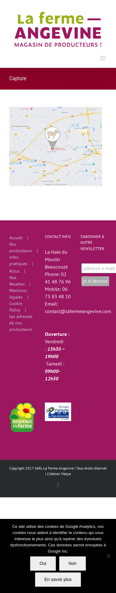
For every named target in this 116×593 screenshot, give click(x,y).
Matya (66, 473)
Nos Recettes (17, 281)
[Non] (108, 556)
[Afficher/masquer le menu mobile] (103, 58)
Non (73, 563)
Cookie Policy (15, 307)
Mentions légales (18, 294)
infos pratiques (18, 260)
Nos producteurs (20, 247)
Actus (14, 271)
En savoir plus (58, 579)
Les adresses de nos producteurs (20, 323)
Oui (43, 563)
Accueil (16, 237)
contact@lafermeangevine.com (78, 311)
